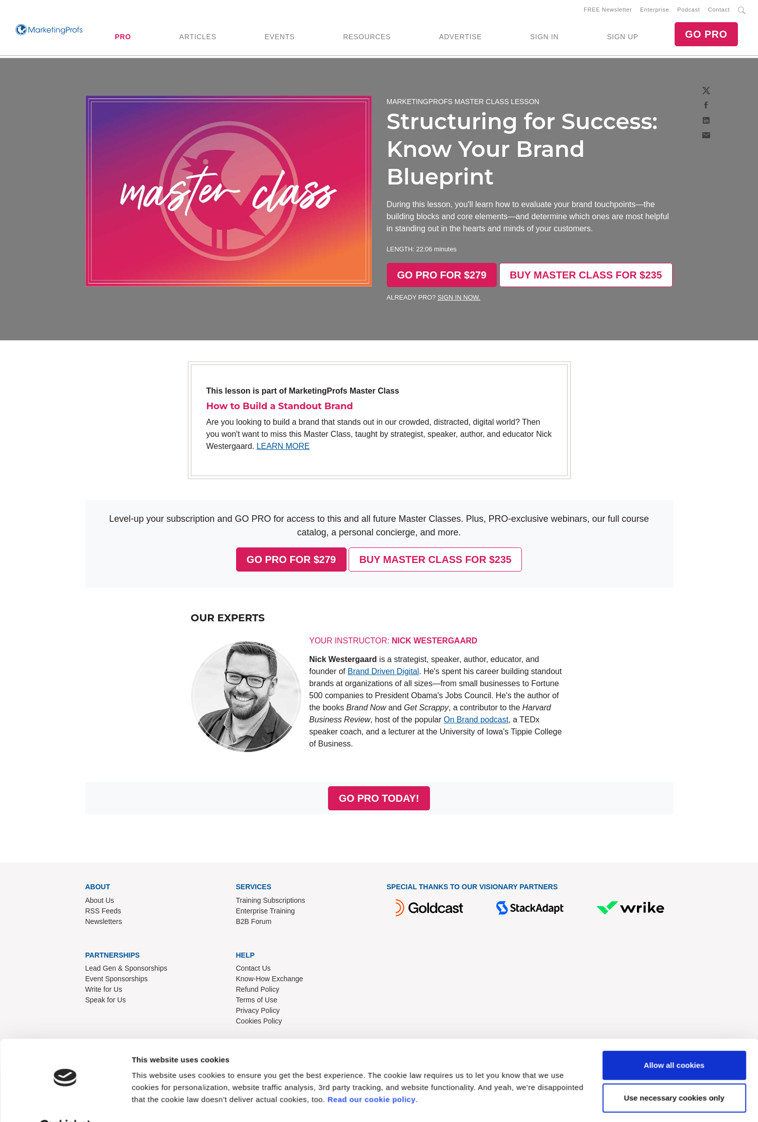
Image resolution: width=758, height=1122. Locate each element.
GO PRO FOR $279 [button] (442, 277)
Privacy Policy (258, 1012)
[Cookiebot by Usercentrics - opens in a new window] (65, 1102)
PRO (123, 38)
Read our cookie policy (371, 1074)
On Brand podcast (476, 721)
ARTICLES (197, 38)
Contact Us (253, 970)
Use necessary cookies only (674, 1073)
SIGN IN (544, 38)
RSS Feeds (103, 913)
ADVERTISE (460, 38)
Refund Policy (257, 991)
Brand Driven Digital (383, 673)
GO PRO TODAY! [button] (379, 800)
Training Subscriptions (270, 902)
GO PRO (706, 35)
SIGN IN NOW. (459, 299)
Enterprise (654, 11)
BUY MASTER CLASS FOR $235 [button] (586, 277)
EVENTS (280, 38)
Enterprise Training (265, 913)
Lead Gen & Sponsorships (126, 970)
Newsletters (103, 923)
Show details (155, 1102)
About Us (100, 902)
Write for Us (104, 991)
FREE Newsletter (608, 11)
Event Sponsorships (116, 981)
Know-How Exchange (269, 981)
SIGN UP (622, 38)
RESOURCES (367, 38)
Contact (719, 11)
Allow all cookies (674, 1040)
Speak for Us (105, 1002)
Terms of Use (256, 1002)
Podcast (688, 11)
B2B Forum (254, 923)
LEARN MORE (283, 448)
